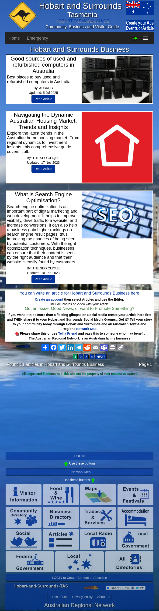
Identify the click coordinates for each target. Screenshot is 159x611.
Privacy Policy (82, 597)
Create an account (49, 299)
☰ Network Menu (79, 472)
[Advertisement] (79, 414)
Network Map (86, 329)
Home (14, 38)
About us (103, 597)
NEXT (101, 357)
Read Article (43, 99)
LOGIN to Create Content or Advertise (79, 578)
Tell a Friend (67, 333)
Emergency (37, 38)
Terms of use (58, 597)
